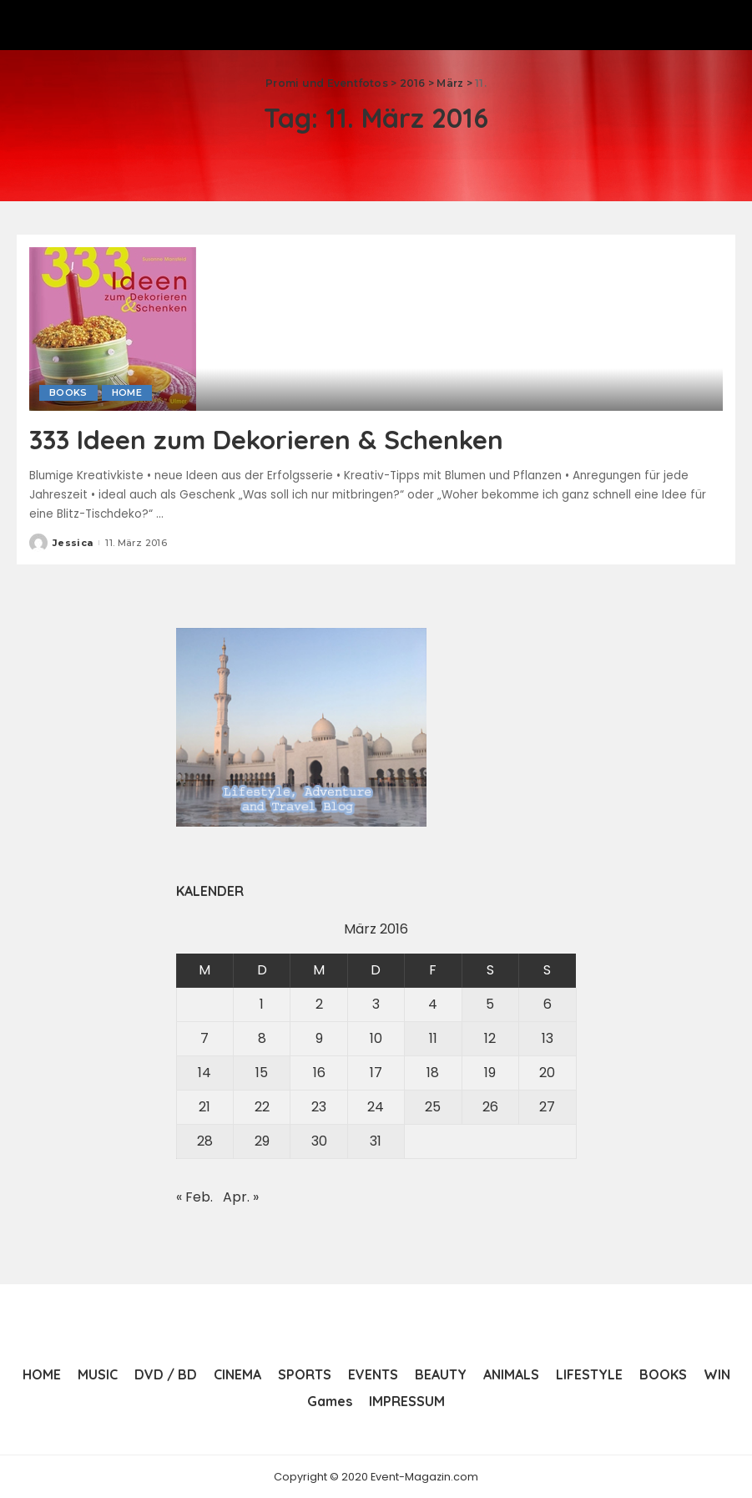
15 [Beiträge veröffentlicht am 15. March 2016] (261, 1072)
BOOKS (68, 392)
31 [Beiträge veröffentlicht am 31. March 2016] (375, 1141)
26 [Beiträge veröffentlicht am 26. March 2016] (490, 1106)
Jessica (73, 542)
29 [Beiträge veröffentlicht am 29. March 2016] (262, 1141)
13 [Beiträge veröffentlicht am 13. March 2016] (547, 1038)
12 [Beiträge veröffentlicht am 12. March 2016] (490, 1038)
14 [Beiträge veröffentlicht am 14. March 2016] (204, 1072)
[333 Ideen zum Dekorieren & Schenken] (112, 327)
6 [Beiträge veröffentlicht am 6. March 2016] (547, 1004)
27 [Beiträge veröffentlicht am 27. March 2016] (547, 1106)
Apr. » (241, 1197)
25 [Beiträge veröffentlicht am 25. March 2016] (433, 1106)
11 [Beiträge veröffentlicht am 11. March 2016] (433, 1038)
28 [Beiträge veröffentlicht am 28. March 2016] (205, 1141)
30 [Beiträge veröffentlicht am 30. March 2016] (319, 1141)
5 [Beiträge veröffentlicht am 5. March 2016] (490, 1004)
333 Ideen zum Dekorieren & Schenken (270, 439)
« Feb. (194, 1197)
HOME (127, 392)
